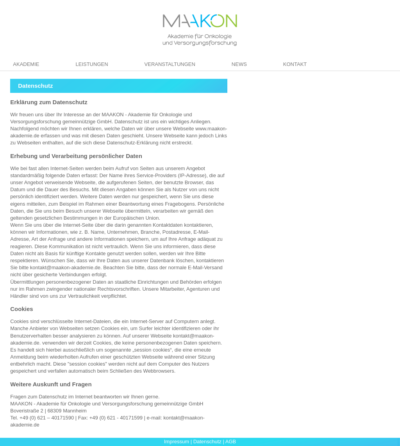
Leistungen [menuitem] (91, 64)
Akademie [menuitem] (26, 64)
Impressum (176, 441)
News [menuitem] (239, 64)
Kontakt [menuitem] (295, 64)
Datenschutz (207, 441)
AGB (230, 441)
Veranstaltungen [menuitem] (170, 64)
